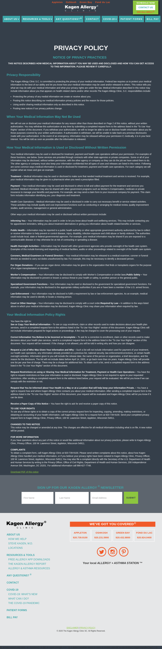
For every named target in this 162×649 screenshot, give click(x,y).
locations (15, 548)
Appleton (57, 2)
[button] (11, 19)
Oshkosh (71, 2)
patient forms (131, 19)
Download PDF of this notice (25, 472)
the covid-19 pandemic (24, 603)
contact (92, 19)
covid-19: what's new (22, 594)
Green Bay (86, 2)
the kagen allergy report (27, 564)
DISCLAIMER (72, 628)
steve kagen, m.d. (20, 543)
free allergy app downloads (29, 559)
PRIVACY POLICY (87, 628)
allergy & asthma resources (29, 568)
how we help (17, 539)
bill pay (153, 19)
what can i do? (18, 598)
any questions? (69, 18)
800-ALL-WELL (145, 11)
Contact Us (145, 7)
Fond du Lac (102, 2)
